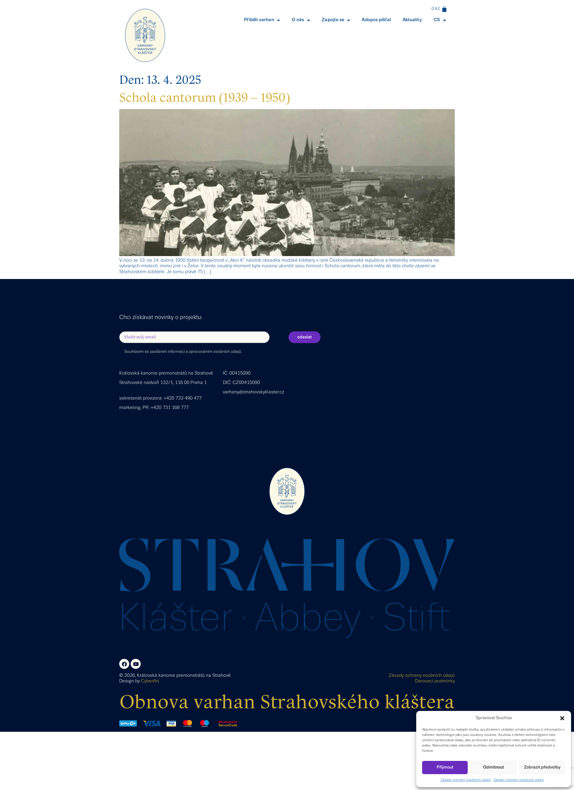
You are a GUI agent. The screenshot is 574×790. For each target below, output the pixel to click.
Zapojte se (336, 20)
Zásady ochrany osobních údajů (466, 779)
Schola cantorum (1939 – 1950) (204, 97)
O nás (301, 20)
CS (440, 20)
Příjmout (445, 767)
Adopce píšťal (376, 20)
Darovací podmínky (435, 681)
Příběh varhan (262, 20)
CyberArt (150, 681)
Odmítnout (493, 767)
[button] (562, 718)
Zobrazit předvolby (542, 767)
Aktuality (412, 20)
